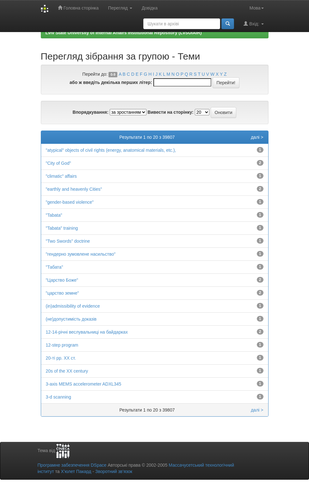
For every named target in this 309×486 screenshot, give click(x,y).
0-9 (113, 74)
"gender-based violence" (70, 202)
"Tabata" (54, 215)
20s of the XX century (67, 371)
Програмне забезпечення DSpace (72, 465)
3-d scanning (58, 397)
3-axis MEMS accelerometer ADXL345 (83, 384)
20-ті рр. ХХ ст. (61, 358)
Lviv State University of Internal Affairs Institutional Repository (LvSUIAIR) (124, 32)
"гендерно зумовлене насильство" (81, 254)
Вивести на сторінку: (171, 112)
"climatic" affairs (61, 176)
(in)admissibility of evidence (73, 306)
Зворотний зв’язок (113, 471)
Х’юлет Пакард (76, 471)
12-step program (62, 345)
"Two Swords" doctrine (68, 241)
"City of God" (58, 163)
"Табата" (54, 267)
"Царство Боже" (62, 280)
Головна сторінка (78, 7)
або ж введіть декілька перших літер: (111, 82)
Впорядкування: (90, 112)
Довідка (150, 7)
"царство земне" (62, 293)
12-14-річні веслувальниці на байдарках (87, 332)
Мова (257, 7)
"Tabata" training (62, 228)
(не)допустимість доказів (71, 319)
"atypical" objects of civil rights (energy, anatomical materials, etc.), (111, 150)
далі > (257, 137)
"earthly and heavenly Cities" (74, 189)
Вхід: (253, 23)
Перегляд (120, 7)
